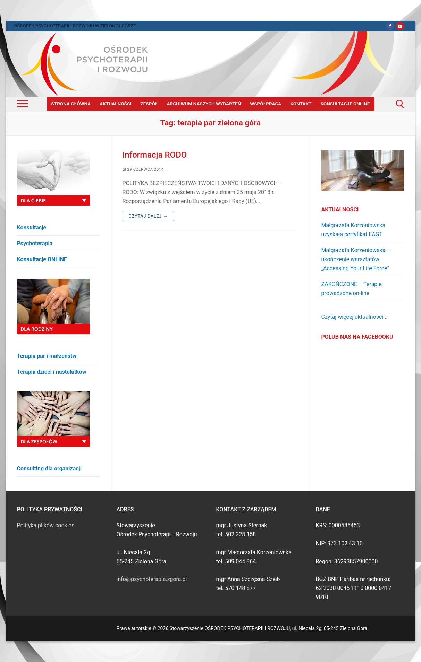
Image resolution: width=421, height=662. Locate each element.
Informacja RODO (155, 155)
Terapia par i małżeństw (47, 356)
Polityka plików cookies (46, 525)
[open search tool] (400, 104)
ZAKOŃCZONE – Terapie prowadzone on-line (351, 289)
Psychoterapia (35, 243)
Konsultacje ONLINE (42, 259)
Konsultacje (32, 227)
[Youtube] (400, 26)
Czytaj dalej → (148, 216)
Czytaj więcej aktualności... (354, 317)
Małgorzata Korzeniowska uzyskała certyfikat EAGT (353, 230)
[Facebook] (390, 26)
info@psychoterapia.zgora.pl (152, 579)
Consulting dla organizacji (49, 468)
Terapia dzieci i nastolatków (51, 372)
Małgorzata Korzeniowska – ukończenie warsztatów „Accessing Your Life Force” (355, 259)
